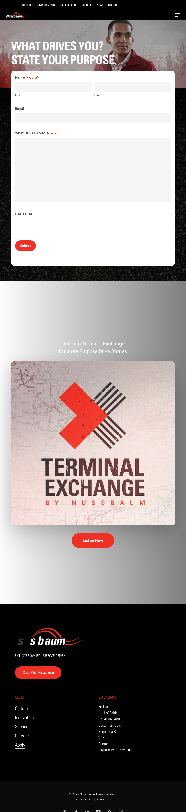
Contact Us (103, 799)
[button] (177, 15)
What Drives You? (36, 133)
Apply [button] (20, 745)
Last (97, 95)
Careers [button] (22, 736)
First (18, 95)
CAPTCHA (23, 214)
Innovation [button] (24, 717)
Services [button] (22, 727)
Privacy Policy (84, 799)
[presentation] (49, 227)
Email (19, 108)
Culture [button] (21, 708)
